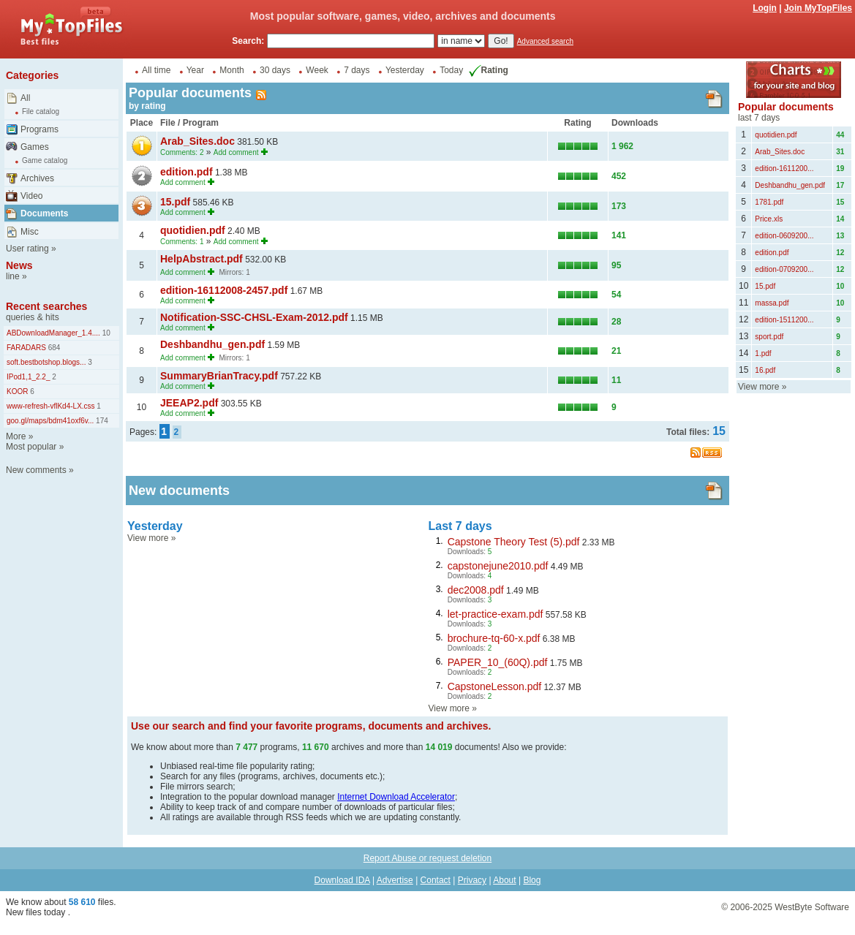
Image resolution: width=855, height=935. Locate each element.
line (13, 276)
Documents (44, 213)
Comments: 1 (181, 242)
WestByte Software (812, 907)
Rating (487, 70)
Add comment (236, 152)
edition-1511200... (784, 320)
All (25, 98)
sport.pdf (769, 337)
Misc (29, 232)
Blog (532, 880)
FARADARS (26, 348)
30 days (275, 70)
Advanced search (545, 41)
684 (53, 348)
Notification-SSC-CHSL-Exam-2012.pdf (254, 317)
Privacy (472, 880)
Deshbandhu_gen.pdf (212, 344)
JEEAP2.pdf (189, 403)
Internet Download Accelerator (396, 797)
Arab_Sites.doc (197, 141)
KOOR (17, 391)
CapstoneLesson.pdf (494, 686)
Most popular (31, 447)
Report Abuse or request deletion (427, 858)
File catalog (40, 111)
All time (156, 70)
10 (105, 333)
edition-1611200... (784, 168)
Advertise (395, 880)
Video (31, 196)
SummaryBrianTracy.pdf (219, 376)
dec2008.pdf (476, 590)
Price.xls (769, 219)
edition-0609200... (784, 236)
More (16, 436)
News (19, 265)
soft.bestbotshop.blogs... (46, 362)
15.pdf (175, 202)
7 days (356, 70)
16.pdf (765, 370)
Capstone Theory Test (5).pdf (514, 542)
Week (317, 70)
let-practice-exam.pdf (495, 614)
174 (101, 421)
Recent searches (46, 306)
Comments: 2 (181, 152)
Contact (436, 880)
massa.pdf (771, 303)
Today (451, 70)
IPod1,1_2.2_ (28, 377)
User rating (27, 248)
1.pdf (763, 353)
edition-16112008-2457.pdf (223, 290)
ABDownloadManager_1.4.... (53, 333)
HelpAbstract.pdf (201, 259)
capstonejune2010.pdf (498, 566)
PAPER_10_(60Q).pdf (498, 662)
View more (147, 538)
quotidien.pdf (192, 230)
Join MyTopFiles (818, 8)
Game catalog (44, 160)
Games (34, 147)
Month (231, 70)
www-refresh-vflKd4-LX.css (51, 406)
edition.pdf (186, 172)
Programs (39, 129)
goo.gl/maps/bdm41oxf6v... (50, 421)
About (504, 880)
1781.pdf (769, 202)
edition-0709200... (784, 269)
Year (195, 70)
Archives (37, 178)
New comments (36, 470)
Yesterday (404, 70)
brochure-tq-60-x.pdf (494, 638)
